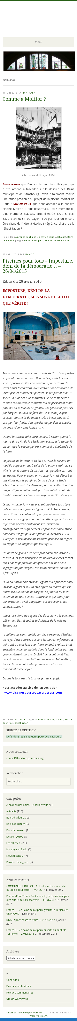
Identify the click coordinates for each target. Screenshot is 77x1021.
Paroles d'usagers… (17, 862)
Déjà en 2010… (14, 836)
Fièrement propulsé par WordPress (25, 1012)
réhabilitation (61, 240)
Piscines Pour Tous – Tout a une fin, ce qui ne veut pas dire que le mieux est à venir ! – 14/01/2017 (37, 898)
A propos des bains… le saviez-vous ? (28, 805)
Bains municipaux (34, 240)
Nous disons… (14, 856)
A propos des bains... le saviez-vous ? (35, 236)
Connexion (12, 980)
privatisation (21, 722)
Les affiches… (14, 843)
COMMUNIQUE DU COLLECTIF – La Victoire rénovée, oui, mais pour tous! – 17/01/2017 (36, 888)
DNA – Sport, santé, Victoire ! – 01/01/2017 (30, 920)
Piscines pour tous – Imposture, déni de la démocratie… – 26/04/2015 (38, 266)
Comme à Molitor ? (24, 99)
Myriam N (29, 92)
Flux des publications (18, 986)
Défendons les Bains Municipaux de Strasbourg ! (34, 736)
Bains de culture (15, 824)
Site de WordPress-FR (18, 999)
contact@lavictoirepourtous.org (25, 758)
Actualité (61, 236)
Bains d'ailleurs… (16, 817)
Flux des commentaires (19, 992)
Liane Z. (30, 254)
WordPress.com (38, 1015)
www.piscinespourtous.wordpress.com (33, 692)
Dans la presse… (15, 830)
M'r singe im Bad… (17, 849)
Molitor (49, 240)
